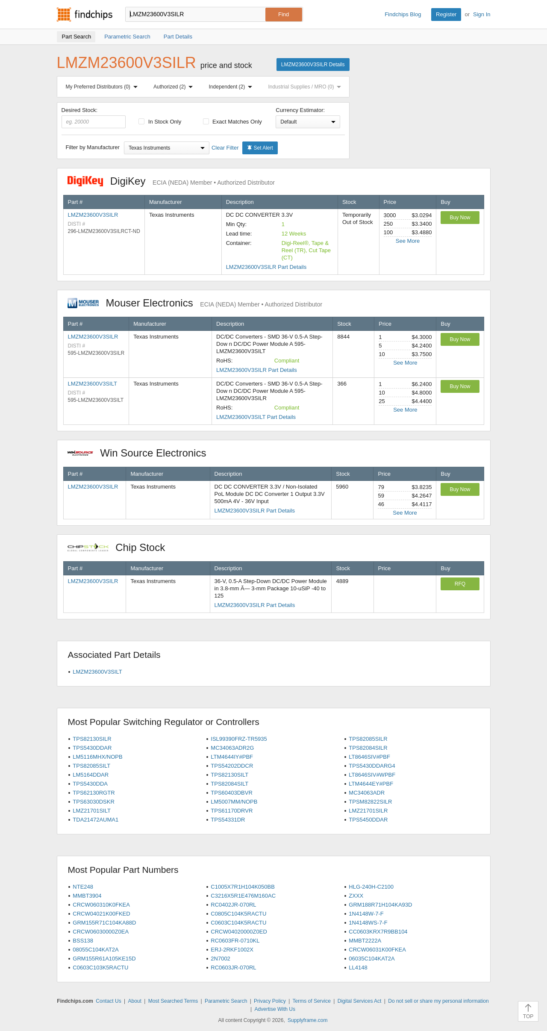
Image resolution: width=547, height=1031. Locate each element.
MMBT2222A (365, 940)
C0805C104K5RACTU (238, 913)
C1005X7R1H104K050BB (243, 887)
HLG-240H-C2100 (371, 887)
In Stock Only (159, 121)
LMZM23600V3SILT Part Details (256, 417)
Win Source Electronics (141, 453)
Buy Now (460, 218)
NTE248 (83, 887)
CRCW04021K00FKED (101, 913)
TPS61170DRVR (232, 810)
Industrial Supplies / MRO (306, 87)
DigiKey (171, 181)
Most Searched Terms (173, 1001)
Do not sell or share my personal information (438, 1001)
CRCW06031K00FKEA (377, 949)
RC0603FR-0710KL (235, 940)
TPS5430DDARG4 (372, 766)
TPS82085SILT (91, 766)
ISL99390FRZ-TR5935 (239, 739)
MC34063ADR (367, 792)
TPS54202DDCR (232, 766)
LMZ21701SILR (368, 810)
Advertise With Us (275, 1009)
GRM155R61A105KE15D (104, 958)
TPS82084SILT (229, 784)
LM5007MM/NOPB (234, 801)
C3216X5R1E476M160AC (243, 896)
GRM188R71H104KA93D (380, 904)
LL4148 (358, 967)
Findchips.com (84, 14)
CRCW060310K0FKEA (101, 904)
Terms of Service (312, 1001)
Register (446, 14)
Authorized (174, 87)
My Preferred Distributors (103, 87)
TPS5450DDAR (368, 819)
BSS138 (83, 940)
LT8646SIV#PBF (369, 757)
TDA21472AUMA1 (95, 819)
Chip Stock (121, 547)
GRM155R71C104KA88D (104, 922)
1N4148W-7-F (366, 913)
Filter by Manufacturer (93, 147)
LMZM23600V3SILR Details (313, 65)
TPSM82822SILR (370, 801)
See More (408, 241)
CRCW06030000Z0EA (101, 931)
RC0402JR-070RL (233, 904)
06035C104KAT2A (371, 958)
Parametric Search (226, 1001)
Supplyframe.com (307, 1020)
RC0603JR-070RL (233, 967)
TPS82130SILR (92, 739)
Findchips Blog (403, 14)
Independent (232, 87)
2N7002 (220, 958)
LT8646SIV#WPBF (372, 775)
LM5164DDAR (91, 775)
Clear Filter (225, 147)
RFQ (460, 584)
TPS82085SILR (368, 739)
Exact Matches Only (232, 121)
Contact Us (108, 1001)
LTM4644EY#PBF (371, 784)
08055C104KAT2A (95, 949)
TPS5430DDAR (92, 748)
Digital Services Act (360, 1001)
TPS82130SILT (229, 775)
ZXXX (356, 896)
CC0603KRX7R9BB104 (378, 931)
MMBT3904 (87, 896)
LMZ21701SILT (92, 810)
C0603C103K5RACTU (100, 967)
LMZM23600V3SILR (93, 215)
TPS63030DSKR (94, 801)
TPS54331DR (228, 819)
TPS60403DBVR (232, 792)
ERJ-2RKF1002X (232, 949)
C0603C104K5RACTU (238, 922)
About (134, 1001)
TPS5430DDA (90, 784)
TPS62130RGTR (94, 792)
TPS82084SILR (368, 748)
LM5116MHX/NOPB (97, 757)
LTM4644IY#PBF (232, 757)
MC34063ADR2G (232, 748)
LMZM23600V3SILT (92, 383)
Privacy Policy (270, 1001)
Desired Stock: (94, 117)
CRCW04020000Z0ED (239, 931)
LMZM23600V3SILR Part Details (266, 267)
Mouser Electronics (195, 303)
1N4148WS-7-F (368, 922)
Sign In (481, 14)
